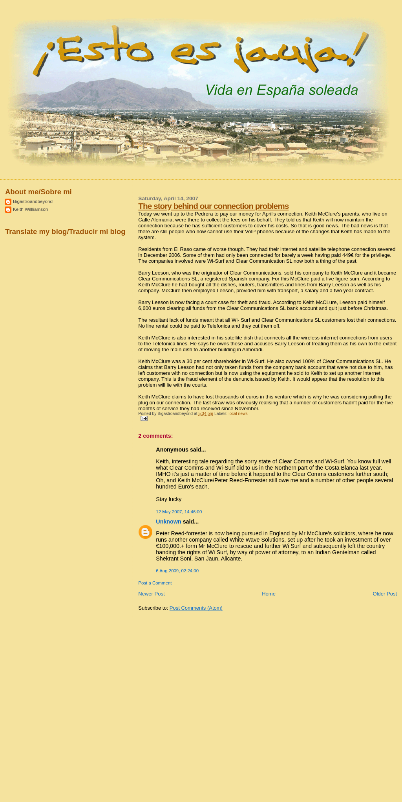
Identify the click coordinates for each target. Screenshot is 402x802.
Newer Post (151, 594)
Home (269, 594)
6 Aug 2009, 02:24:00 (177, 570)
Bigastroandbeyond (33, 201)
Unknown (168, 521)
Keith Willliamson (30, 209)
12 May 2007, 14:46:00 (179, 511)
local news (238, 413)
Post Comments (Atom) (196, 608)
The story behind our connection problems (213, 205)
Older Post (385, 594)
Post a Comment (155, 583)
